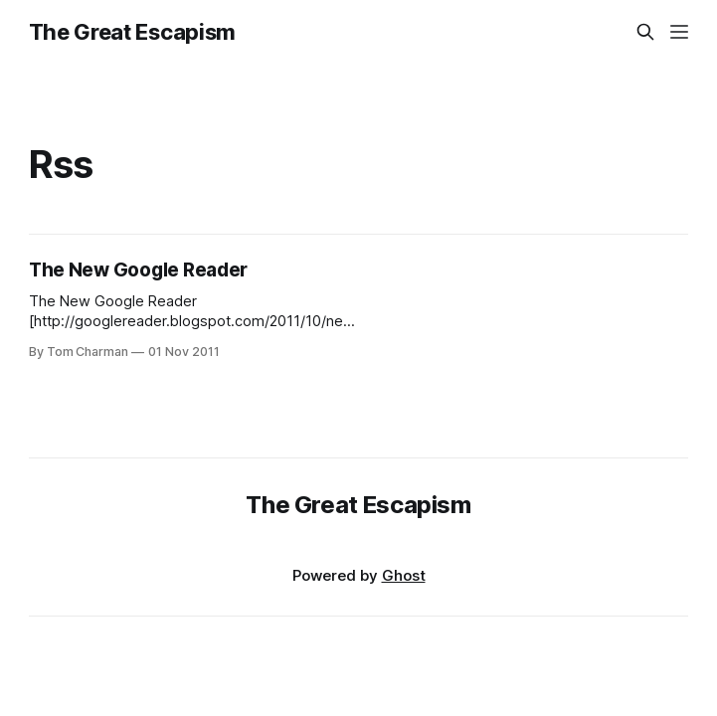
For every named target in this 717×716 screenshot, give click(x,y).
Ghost (404, 575)
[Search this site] (645, 32)
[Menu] (679, 32)
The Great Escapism (132, 32)
